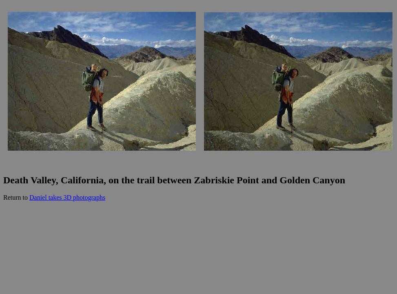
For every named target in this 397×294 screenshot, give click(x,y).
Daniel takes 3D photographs (67, 197)
